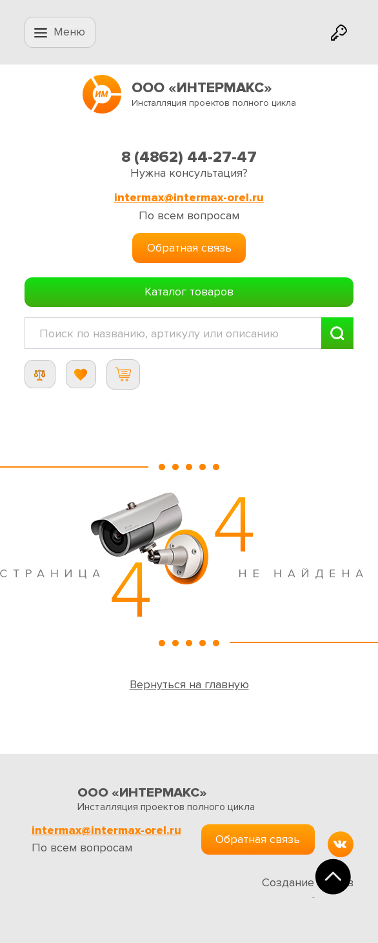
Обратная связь (189, 248)
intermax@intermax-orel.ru (189, 197)
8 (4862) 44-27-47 (189, 157)
